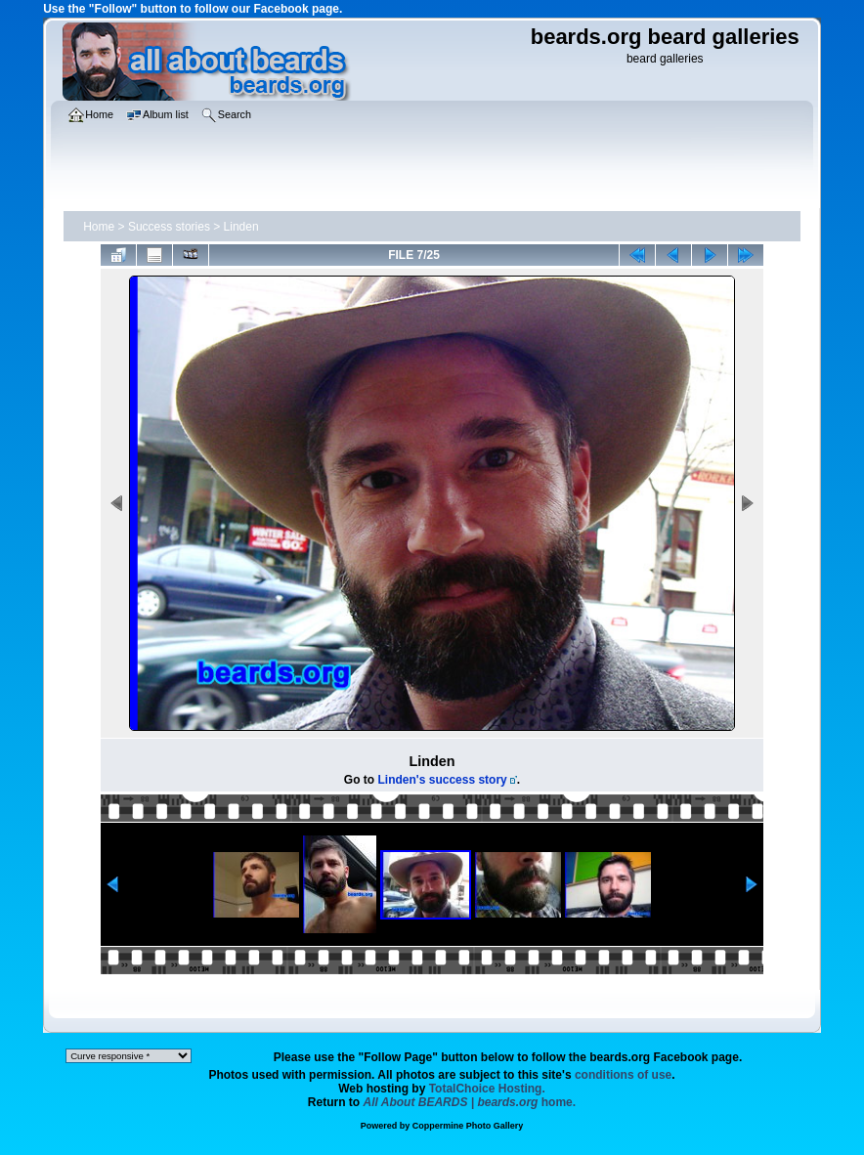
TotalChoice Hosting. (487, 1088)
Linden (241, 227)
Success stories (169, 227)
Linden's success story (442, 780)
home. (470, 1102)
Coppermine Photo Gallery (468, 1126)
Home (98, 227)
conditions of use (623, 1075)
